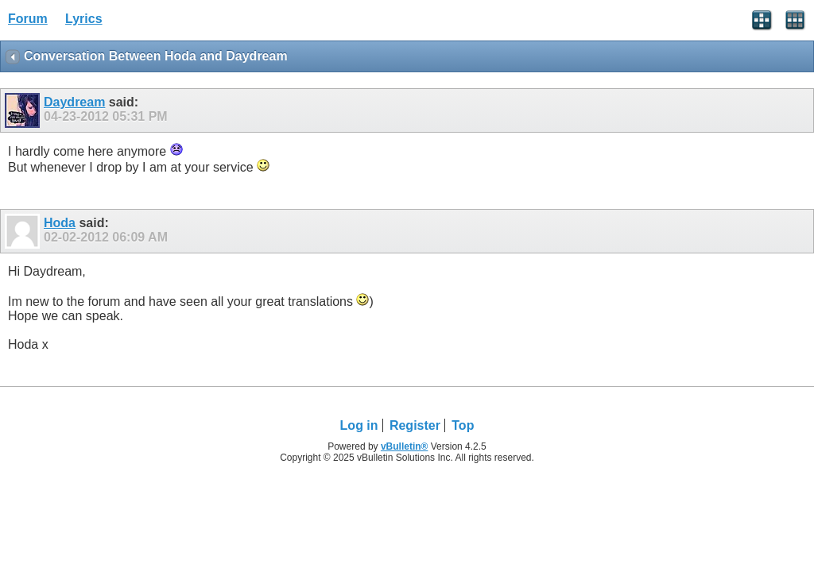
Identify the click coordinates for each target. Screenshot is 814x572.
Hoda (60, 223)
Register (415, 425)
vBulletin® (404, 446)
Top (463, 425)
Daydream (74, 102)
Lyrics (84, 18)
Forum (28, 18)
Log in (359, 425)
